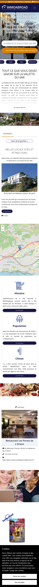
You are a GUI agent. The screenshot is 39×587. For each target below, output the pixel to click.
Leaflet (35, 274)
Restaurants (32, 62)
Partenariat (18, 1)
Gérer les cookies (19, 576)
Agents (10, 1)
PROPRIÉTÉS (7, 134)
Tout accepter (19, 582)
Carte (10, 62)
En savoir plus (19, 107)
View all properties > (19, 141)
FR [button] (34, 1)
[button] (19, 247)
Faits (21, 62)
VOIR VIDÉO (19, 496)
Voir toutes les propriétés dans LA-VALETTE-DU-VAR (21, 50)
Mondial (27, 1)
